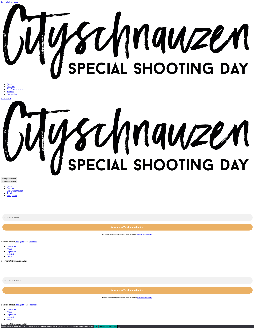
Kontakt (10, 254)
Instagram (19, 242)
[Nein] (119, 327)
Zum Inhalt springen (9, 2)
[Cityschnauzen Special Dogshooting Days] (128, 79)
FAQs (9, 256)
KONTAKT (6, 99)
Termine (10, 92)
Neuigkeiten (12, 94)
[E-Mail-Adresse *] (127, 217)
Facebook (33, 242)
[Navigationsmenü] (9, 178)
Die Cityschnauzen (15, 89)
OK (96, 327)
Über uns (11, 87)
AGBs (9, 249)
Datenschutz (12, 246)
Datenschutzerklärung (144, 234)
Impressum (11, 251)
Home (9, 84)
